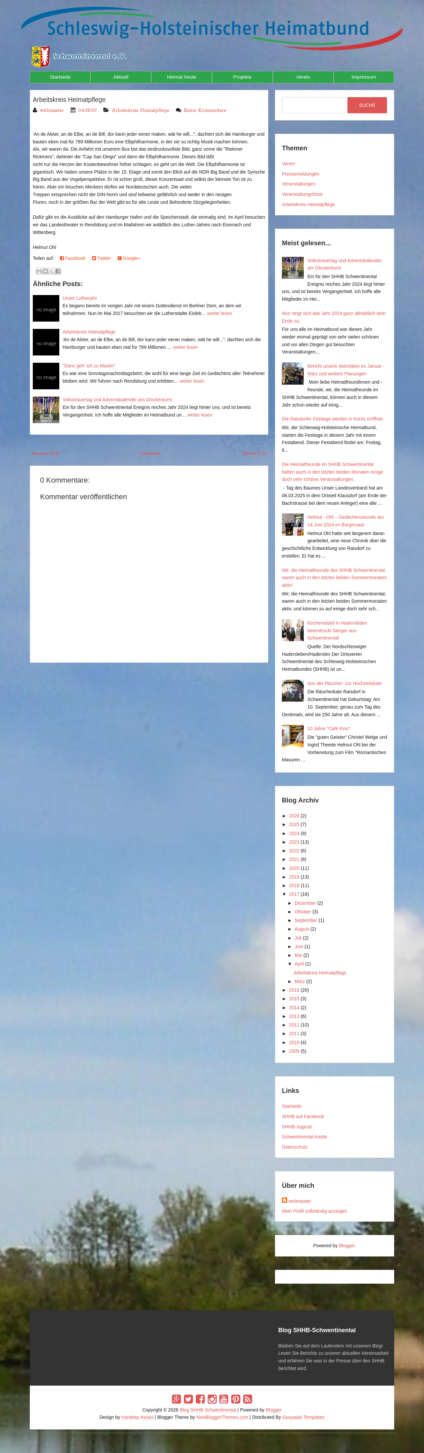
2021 (294, 859)
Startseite (60, 77)
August (301, 929)
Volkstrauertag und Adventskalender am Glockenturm (117, 399)
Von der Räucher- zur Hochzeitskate (344, 683)
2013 (294, 1016)
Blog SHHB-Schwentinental (208, 1410)
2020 (294, 868)
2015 (294, 998)
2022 (294, 850)
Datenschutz (295, 1147)
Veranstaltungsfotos (302, 194)
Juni (298, 946)
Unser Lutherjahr (80, 298)
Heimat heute (181, 77)
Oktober (302, 911)
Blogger (346, 1245)
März (299, 981)
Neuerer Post (45, 453)
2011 (294, 1033)
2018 (294, 885)
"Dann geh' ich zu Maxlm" (89, 365)
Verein (303, 77)
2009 (294, 1051)
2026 (294, 815)
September (305, 920)
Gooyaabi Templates (303, 1417)
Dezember (305, 903)
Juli (297, 938)
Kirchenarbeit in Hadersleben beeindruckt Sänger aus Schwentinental (337, 630)
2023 (294, 842)
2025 (294, 824)
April (299, 963)
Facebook (72, 258)
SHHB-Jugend (297, 1126)
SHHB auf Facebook (303, 1116)
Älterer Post (254, 453)
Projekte (242, 77)
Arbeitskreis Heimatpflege (70, 99)
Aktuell (120, 77)
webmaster (300, 1201)
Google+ (129, 258)
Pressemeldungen (300, 174)
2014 (294, 1007)
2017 (294, 894)
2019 (294, 876)
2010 (294, 1042)
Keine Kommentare (205, 111)
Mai (298, 955)
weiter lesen (219, 313)
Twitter (101, 258)
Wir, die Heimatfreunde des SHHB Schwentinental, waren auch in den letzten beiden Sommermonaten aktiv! (334, 578)
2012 (294, 1025)
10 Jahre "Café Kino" (328, 728)
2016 (294, 990)
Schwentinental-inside (304, 1136)
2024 (294, 833)
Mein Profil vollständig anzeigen (314, 1211)
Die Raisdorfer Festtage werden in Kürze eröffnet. (333, 418)
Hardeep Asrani (138, 1417)
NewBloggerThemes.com (222, 1417)
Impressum (363, 77)
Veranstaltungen (298, 184)
